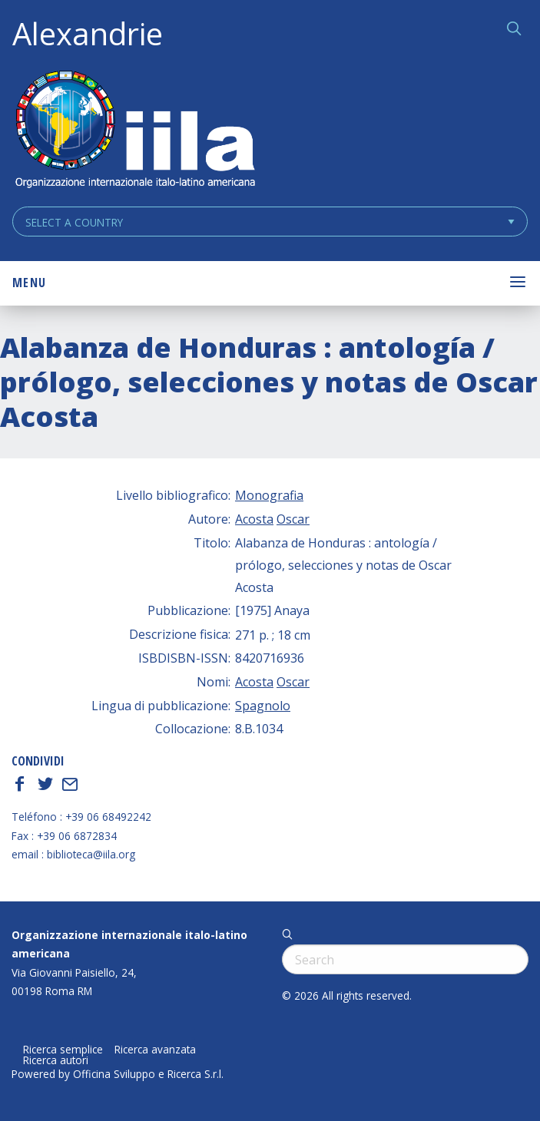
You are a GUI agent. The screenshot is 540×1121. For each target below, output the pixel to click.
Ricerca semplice (63, 1049)
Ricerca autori (55, 1060)
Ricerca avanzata (155, 1049)
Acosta (254, 519)
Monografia (269, 495)
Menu (29, 282)
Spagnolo (262, 705)
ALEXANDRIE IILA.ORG (134, 131)
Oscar (293, 519)
